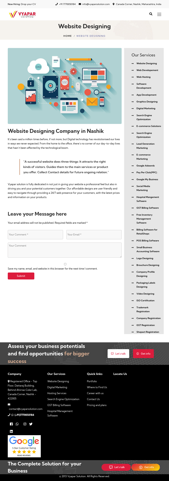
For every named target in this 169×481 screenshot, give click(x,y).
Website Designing (58, 381)
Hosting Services (56, 393)
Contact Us (93, 399)
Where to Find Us (97, 387)
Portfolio (92, 381)
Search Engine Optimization (63, 399)
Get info (143, 353)
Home (67, 35)
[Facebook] (11, 424)
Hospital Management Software (60, 413)
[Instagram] (25, 424)
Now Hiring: (14, 4)
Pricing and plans (96, 405)
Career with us (95, 393)
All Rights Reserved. (98, 476)
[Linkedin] (11, 431)
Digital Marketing (57, 387)
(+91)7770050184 (24, 414)
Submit (21, 275)
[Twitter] (32, 424)
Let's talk (118, 353)
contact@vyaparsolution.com (25, 409)
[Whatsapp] (18, 424)
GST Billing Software (59, 405)
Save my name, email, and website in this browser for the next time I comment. (53, 268)
